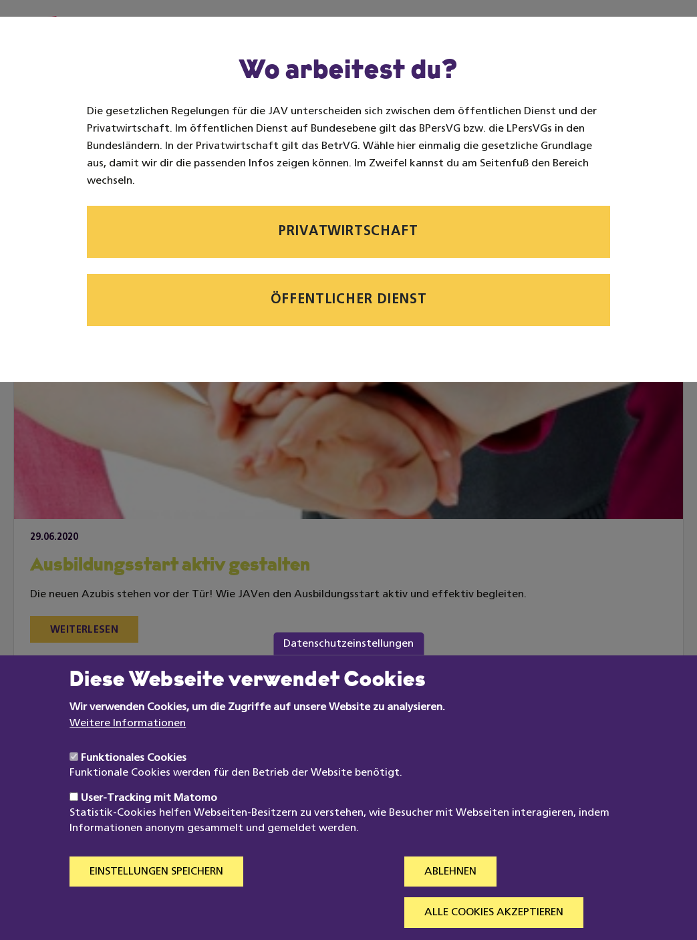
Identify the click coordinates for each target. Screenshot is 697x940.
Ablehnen (450, 896)
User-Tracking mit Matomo (149, 822)
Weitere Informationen (127, 747)
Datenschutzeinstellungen (348, 667)
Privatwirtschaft (348, 232)
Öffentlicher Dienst (349, 300)
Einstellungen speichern (156, 896)
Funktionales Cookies (133, 782)
